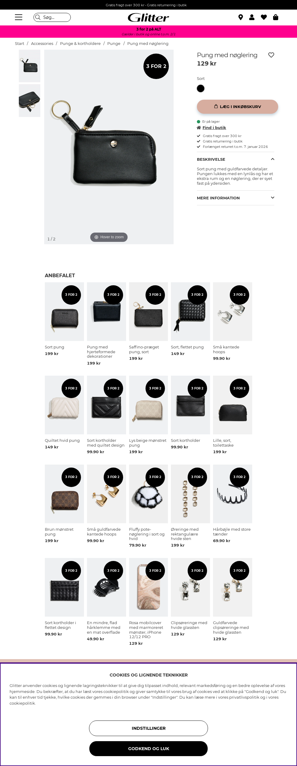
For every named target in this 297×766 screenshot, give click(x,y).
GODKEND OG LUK (148, 748)
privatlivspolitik (244, 697)
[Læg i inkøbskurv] (237, 107)
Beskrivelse (211, 159)
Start (19, 43)
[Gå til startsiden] (148, 17)
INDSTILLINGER (149, 728)
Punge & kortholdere (80, 43)
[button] (255, 17)
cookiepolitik (22, 703)
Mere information (218, 197)
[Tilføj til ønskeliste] (271, 55)
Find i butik (211, 127)
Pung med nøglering (148, 43)
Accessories (42, 43)
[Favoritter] (267, 17)
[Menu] (19, 17)
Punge (113, 43)
